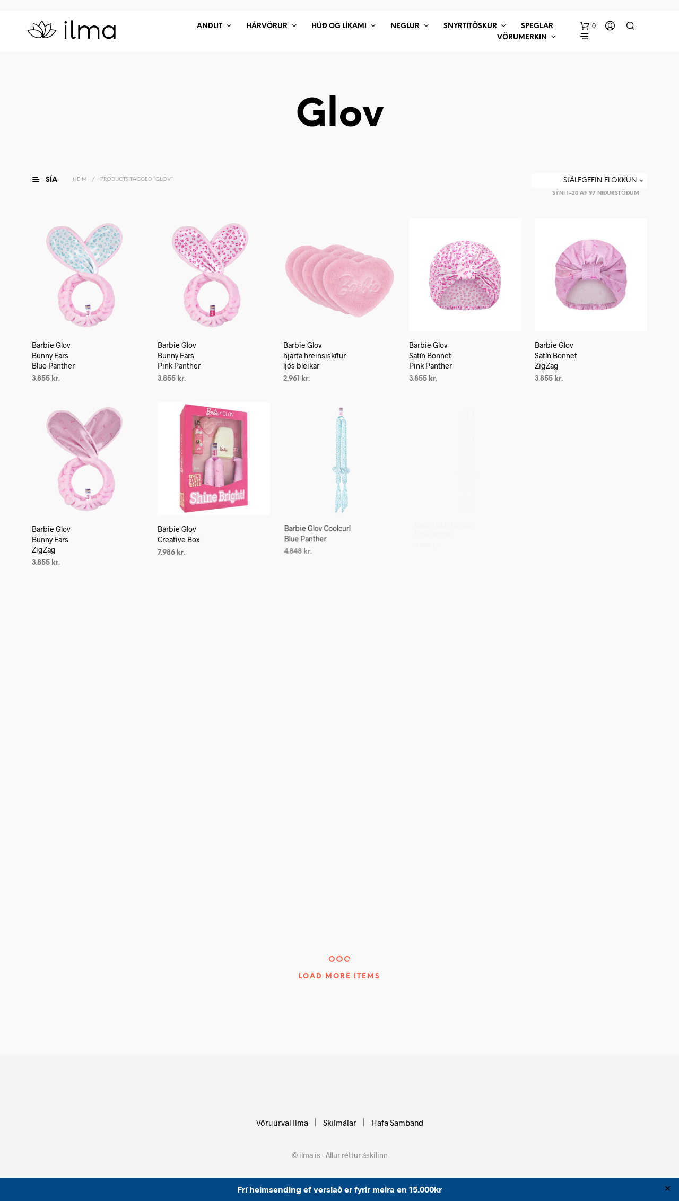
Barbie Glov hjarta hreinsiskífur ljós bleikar (314, 355)
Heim (79, 179)
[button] (588, 26)
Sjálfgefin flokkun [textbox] (600, 180)
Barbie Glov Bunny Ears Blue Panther (53, 355)
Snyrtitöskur (470, 26)
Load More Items (339, 976)
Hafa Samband (397, 1122)
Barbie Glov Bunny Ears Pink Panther (179, 355)
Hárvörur (267, 26)
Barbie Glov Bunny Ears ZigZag (51, 539)
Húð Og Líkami (339, 26)
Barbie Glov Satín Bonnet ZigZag (556, 355)
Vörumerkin (522, 37)
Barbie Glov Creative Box (180, 531)
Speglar (537, 26)
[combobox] (589, 180)
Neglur (405, 26)
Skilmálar (339, 1122)
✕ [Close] (667, 1189)
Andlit (209, 26)
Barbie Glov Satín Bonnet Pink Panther (430, 355)
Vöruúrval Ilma (282, 1122)
